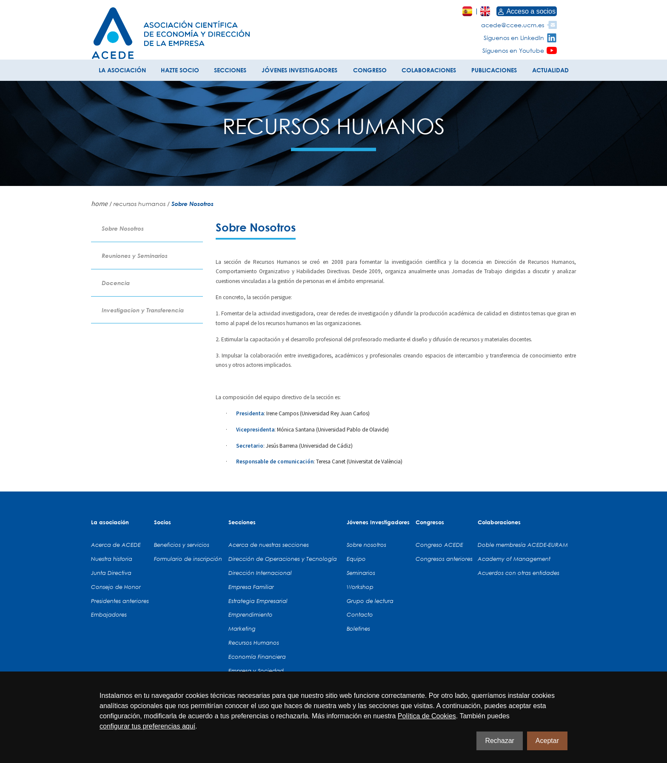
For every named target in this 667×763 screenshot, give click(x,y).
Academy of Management (514, 558)
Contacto (360, 614)
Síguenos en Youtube (513, 50)
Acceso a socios (527, 11)
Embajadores (109, 614)
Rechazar (499, 740)
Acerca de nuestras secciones (268, 544)
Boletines (358, 628)
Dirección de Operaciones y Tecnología (282, 558)
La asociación (110, 522)
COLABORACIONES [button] (429, 70)
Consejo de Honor (116, 586)
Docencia (116, 282)
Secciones (242, 522)
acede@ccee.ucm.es (512, 25)
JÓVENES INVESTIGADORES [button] (299, 70)
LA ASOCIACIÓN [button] (122, 70)
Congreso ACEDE (439, 544)
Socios (162, 522)
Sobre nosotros (366, 544)
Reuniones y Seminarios (135, 255)
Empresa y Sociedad (256, 670)
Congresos (430, 522)
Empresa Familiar (251, 586)
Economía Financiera (257, 656)
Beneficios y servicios (181, 544)
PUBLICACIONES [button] (494, 70)
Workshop (360, 586)
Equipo (356, 558)
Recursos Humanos (253, 642)
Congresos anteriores (444, 558)
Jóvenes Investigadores (378, 522)
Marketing (242, 628)
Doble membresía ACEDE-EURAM (523, 544)
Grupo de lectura (370, 600)
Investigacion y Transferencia (143, 310)
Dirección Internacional (260, 572)
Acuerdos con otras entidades (518, 572)
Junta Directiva (111, 572)
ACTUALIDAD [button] (550, 70)
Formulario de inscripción (188, 558)
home (99, 203)
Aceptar (547, 740)
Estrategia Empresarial (258, 600)
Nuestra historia (111, 558)
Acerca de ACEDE (116, 544)
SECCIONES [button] (230, 70)
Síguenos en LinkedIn (514, 38)
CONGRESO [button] (370, 70)
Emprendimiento (250, 614)
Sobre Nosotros (123, 228)
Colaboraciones (499, 522)
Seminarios (361, 572)
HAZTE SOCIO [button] (180, 70)
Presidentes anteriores (120, 600)
